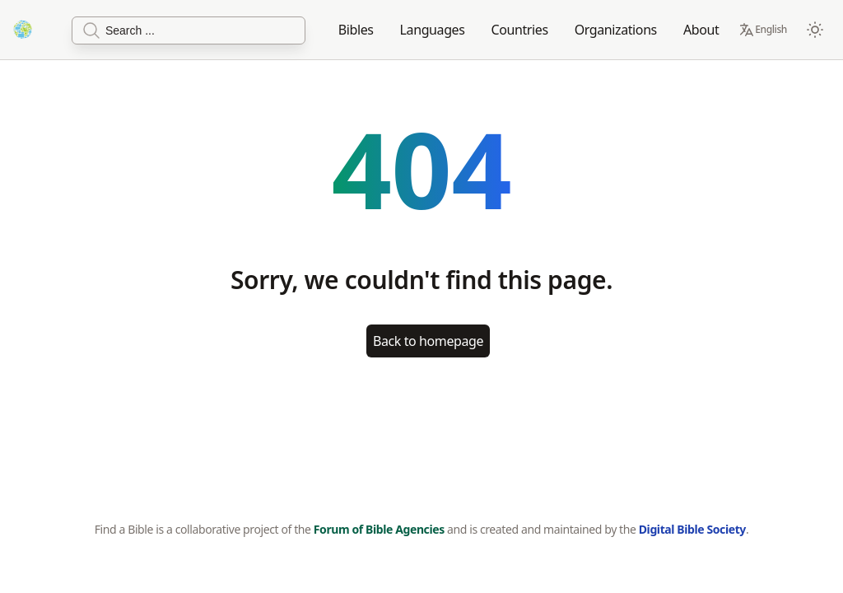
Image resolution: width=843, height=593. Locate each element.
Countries (519, 30)
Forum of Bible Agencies (379, 529)
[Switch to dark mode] (815, 29)
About (701, 30)
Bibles (356, 30)
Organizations (616, 30)
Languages (432, 30)
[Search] (188, 30)
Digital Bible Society (692, 529)
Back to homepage (428, 341)
